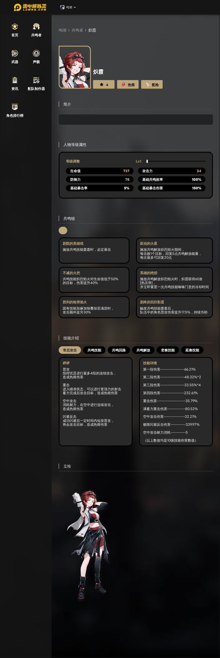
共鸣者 (77, 30)
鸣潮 (62, 30)
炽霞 (92, 30)
